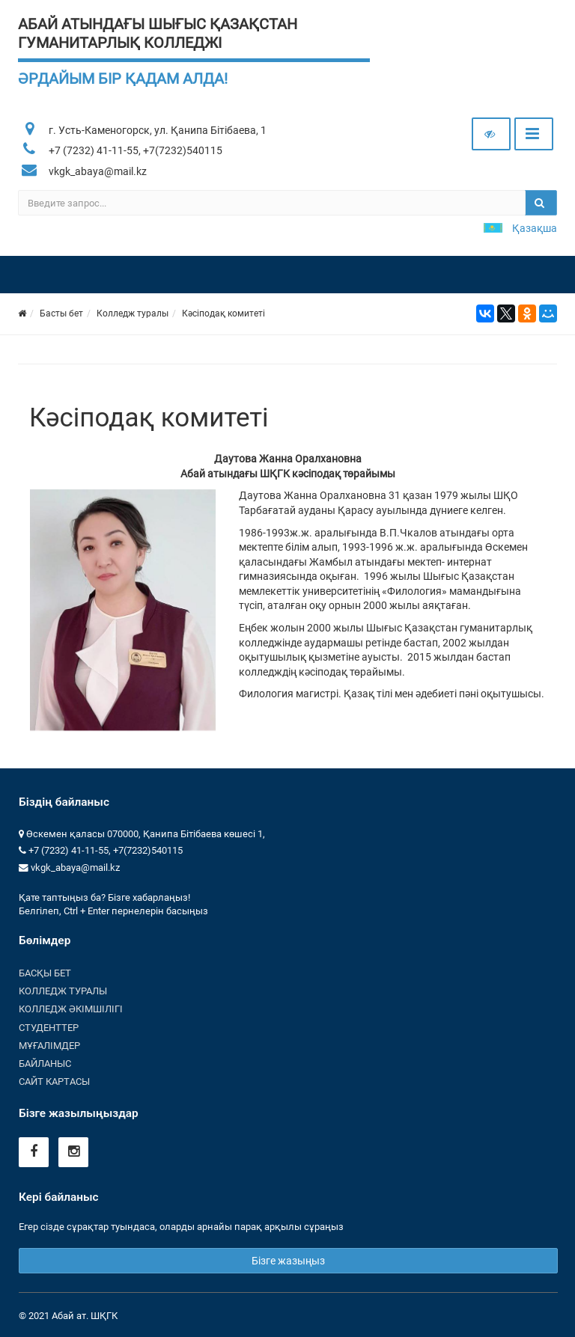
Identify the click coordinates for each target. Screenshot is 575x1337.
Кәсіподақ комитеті (223, 313)
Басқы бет (45, 973)
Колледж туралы (132, 313)
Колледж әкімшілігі (71, 1009)
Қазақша (534, 228)
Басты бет (61, 313)
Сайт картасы (54, 1081)
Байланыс (45, 1063)
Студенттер (49, 1027)
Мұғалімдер (49, 1045)
